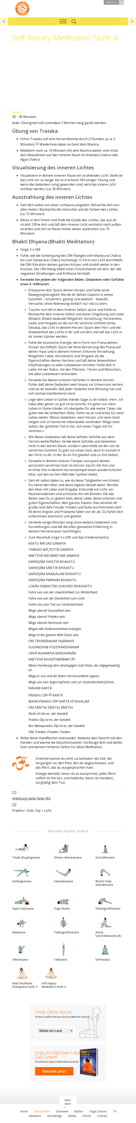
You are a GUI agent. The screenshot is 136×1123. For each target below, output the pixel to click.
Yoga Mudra (63, 901)
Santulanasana (63, 874)
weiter (132, 21)
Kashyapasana (22, 874)
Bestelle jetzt (54, 1071)
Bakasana (22, 925)
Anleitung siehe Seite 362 (31, 798)
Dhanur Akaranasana (67, 850)
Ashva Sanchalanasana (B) (108, 927)
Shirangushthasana (107, 901)
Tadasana (63, 952)
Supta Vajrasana (22, 901)
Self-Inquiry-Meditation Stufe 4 (53, 978)
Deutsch (115, 2)
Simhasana (105, 952)
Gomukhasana (105, 850)
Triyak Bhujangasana (26, 850)
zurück (4, 21)
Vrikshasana (22, 952)
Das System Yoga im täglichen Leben (22, 8)
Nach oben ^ (68, 1103)
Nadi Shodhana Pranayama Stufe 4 (24, 978)
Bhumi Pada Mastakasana (105, 876)
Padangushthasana (66, 925)
